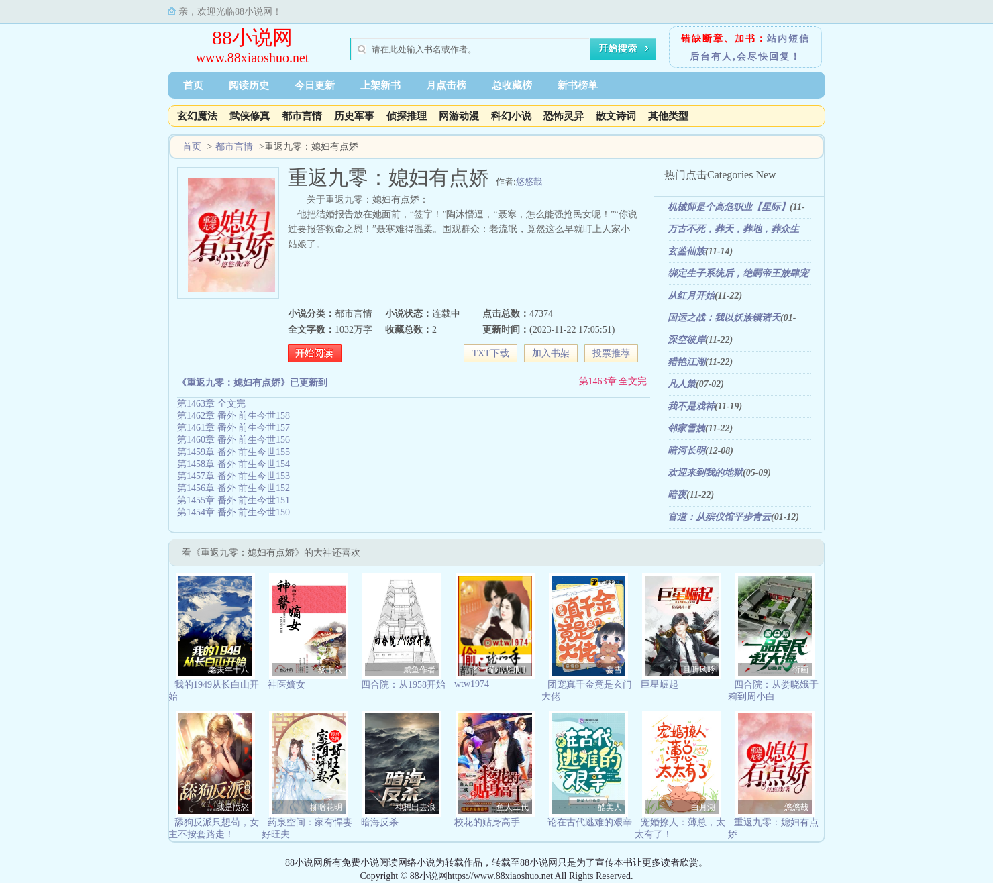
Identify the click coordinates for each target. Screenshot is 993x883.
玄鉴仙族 (686, 251)
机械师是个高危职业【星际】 (729, 207)
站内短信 (788, 39)
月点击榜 (446, 85)
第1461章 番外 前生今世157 (233, 428)
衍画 (800, 669)
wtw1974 (471, 684)
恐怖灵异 (563, 116)
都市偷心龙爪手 (500, 669)
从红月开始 (691, 296)
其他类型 (668, 116)
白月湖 (703, 807)
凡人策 (682, 384)
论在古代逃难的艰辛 (589, 822)
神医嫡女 (286, 685)
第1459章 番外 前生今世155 (233, 452)
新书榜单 (578, 85)
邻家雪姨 (686, 428)
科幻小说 (511, 116)
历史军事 (354, 116)
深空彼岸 (686, 340)
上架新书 (380, 85)
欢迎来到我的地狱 (705, 473)
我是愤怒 (233, 807)
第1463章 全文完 (613, 381)
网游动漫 (459, 116)
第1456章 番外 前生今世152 (233, 488)
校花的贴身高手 (487, 822)
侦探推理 (406, 116)
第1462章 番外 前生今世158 (233, 416)
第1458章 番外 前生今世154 (233, 464)
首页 (193, 85)
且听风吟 (699, 669)
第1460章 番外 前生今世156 (233, 440)
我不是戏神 (691, 406)
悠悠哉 (529, 181)
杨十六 (330, 669)
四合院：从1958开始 (403, 685)
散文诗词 (616, 116)
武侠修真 (249, 116)
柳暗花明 (326, 807)
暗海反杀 (380, 822)
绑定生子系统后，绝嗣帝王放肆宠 (738, 273)
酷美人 (610, 807)
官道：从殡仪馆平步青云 (719, 517)
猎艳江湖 (686, 362)
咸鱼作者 (419, 669)
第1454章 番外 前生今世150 (233, 512)
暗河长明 (686, 451)
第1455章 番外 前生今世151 (233, 500)
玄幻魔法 (197, 116)
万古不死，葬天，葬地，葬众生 (733, 229)
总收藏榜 (512, 85)
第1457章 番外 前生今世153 (233, 476)
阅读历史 (249, 85)
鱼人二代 (512, 807)
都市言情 (302, 116)
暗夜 (677, 495)
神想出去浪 (415, 807)
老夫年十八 (229, 669)
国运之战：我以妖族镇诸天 (724, 318)
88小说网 (252, 37)
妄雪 (614, 669)
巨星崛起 (659, 685)
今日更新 (315, 85)
